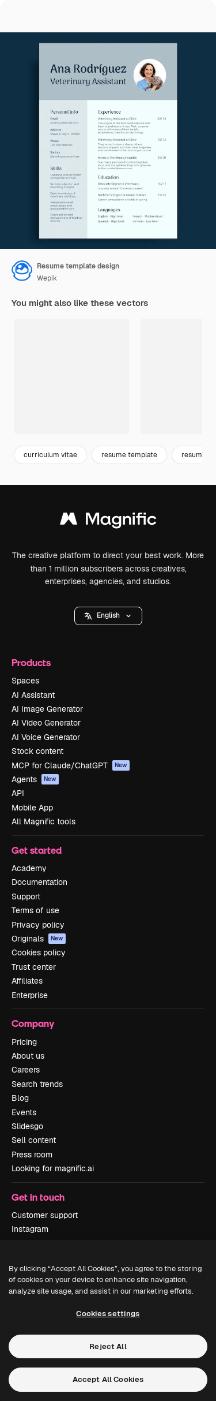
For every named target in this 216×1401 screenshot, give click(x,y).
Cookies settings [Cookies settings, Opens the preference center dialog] (107, 1313)
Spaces (25, 680)
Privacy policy (38, 925)
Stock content (37, 751)
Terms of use (35, 910)
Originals (39, 938)
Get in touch (38, 1197)
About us (28, 1056)
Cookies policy (39, 952)
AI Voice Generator (46, 737)
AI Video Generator (46, 723)
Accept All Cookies (108, 1379)
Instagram (30, 1229)
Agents (35, 779)
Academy (29, 868)
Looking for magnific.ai (53, 1168)
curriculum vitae (50, 454)
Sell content (34, 1140)
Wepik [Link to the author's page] (47, 278)
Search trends (37, 1084)
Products (31, 662)
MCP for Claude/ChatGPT (71, 765)
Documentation (39, 882)
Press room (32, 1154)
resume (193, 454)
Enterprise (30, 995)
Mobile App (32, 807)
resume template (129, 454)
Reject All (107, 1346)
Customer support (45, 1215)
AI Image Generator (47, 709)
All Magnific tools (43, 821)
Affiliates (27, 981)
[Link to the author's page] (22, 270)
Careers (26, 1069)
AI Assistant (33, 695)
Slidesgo (27, 1126)
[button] (108, 616)
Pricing (24, 1042)
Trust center (34, 967)
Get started (37, 850)
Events (24, 1112)
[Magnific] (108, 521)
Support (26, 896)
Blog (20, 1098)
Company (33, 1023)
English (108, 615)
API (18, 793)
